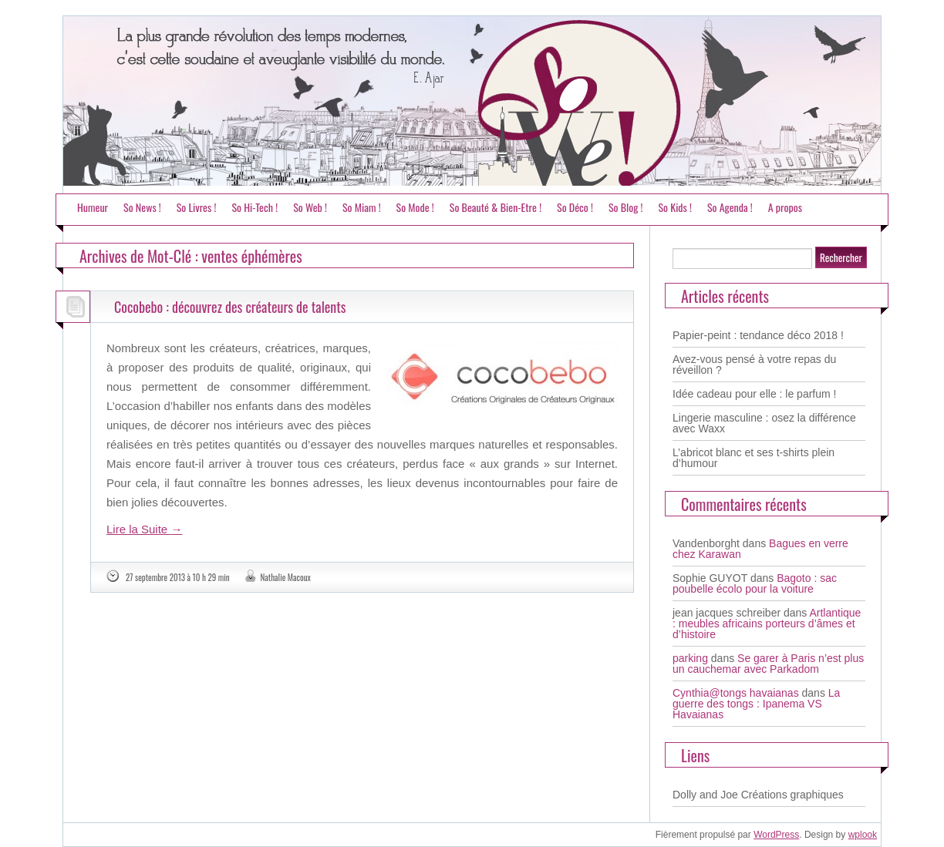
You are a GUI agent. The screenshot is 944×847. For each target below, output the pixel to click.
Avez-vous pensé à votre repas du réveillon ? (754, 364)
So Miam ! (361, 207)
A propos (785, 207)
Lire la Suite (144, 529)
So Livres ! (197, 207)
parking (690, 658)
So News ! (142, 207)
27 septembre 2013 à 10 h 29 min (178, 577)
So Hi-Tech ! (254, 207)
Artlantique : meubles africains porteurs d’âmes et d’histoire (767, 623)
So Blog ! (626, 207)
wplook (862, 834)
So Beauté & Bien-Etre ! (495, 207)
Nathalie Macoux (286, 577)
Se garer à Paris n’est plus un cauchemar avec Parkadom (768, 663)
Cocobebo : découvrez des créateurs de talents (230, 307)
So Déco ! (575, 207)
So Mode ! (415, 207)
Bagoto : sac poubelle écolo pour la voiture (755, 583)
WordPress (776, 834)
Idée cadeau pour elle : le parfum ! (754, 394)
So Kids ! (674, 207)
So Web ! (310, 207)
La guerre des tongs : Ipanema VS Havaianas (756, 704)
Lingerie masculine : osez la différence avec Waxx (764, 423)
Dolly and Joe (705, 794)
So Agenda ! (730, 207)
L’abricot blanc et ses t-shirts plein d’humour (753, 457)
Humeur (92, 207)
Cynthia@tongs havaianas (736, 693)
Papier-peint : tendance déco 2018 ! (758, 335)
